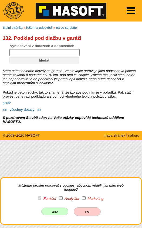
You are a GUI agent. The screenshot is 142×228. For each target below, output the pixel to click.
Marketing (95, 199)
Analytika (72, 199)
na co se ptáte (66, 28)
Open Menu (130, 11)
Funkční (49, 199)
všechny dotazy (22, 110)
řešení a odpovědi (39, 28)
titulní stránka (13, 28)
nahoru (133, 135)
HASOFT (32, 135)
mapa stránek (114, 135)
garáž (7, 103)
